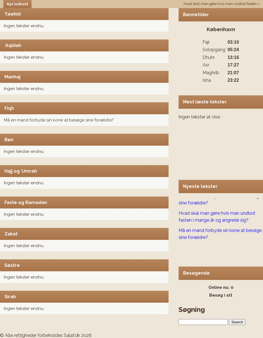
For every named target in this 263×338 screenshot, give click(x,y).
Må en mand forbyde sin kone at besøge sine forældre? (59, 120)
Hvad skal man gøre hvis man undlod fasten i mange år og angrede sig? (217, 217)
